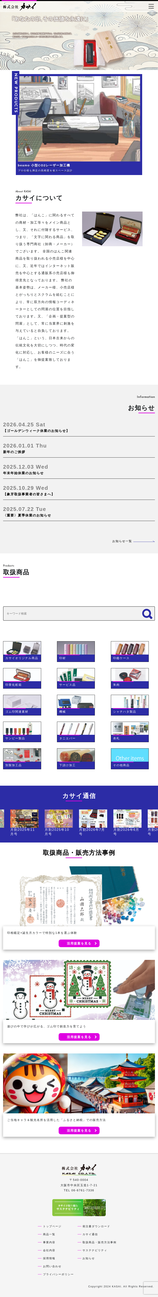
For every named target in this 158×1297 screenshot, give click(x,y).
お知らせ (88, 1258)
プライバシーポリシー (58, 1274)
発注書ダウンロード (96, 1226)
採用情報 (49, 1258)
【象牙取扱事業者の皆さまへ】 (79, 490)
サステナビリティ (94, 1250)
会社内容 (49, 1250)
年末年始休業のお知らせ (79, 469)
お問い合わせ (52, 1266)
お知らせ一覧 (133, 541)
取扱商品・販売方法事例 (99, 1242)
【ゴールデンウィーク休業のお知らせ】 (79, 427)
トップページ (52, 1226)
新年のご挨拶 (79, 448)
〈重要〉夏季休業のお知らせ (79, 511)
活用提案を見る (79, 943)
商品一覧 (49, 1234)
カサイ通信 (90, 1234)
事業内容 (49, 1242)
